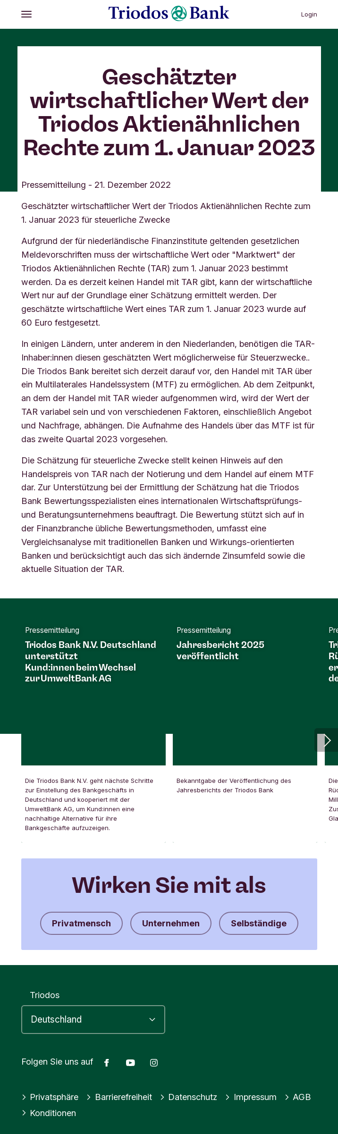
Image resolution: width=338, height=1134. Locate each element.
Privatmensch (81, 923)
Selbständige (259, 923)
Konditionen (48, 1113)
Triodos (44, 995)
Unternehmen (171, 923)
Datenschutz (189, 1097)
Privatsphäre (50, 1097)
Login (309, 14)
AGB (298, 1097)
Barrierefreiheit (119, 1097)
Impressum (251, 1097)
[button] (326, 740)
